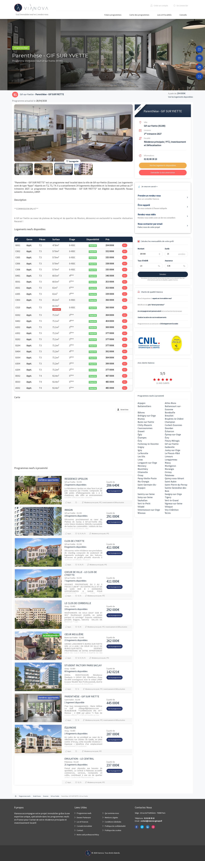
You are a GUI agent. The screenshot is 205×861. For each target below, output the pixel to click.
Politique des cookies (113, 830)
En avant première (51, 635)
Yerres (168, 512)
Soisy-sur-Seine (145, 497)
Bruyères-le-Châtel (174, 418)
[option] (73, 132)
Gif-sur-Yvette (172, 443)
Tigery (168, 497)
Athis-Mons (170, 403)
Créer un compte (159, 5)
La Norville (143, 453)
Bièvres (141, 412)
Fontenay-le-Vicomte (148, 443)
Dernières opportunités (49, 480)
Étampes (142, 437)
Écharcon (169, 431)
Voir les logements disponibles (180, 97)
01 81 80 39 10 (150, 159)
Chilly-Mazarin (145, 425)
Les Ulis (141, 456)
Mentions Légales (111, 817)
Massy (168, 462)
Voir (124, 245)
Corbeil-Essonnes (173, 425)
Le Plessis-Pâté (172, 453)
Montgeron (170, 465)
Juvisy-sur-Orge (172, 450)
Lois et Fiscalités (164, 15)
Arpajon (141, 403)
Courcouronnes (145, 428)
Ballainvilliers (144, 406)
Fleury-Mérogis (172, 440)
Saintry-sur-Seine (146, 494)
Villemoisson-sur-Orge (149, 509)
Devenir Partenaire (84, 817)
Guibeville (170, 447)
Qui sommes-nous (112, 813)
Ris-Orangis (143, 481)
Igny (140, 450)
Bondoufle (170, 412)
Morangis (169, 469)
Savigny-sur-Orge (173, 494)
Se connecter (180, 5)
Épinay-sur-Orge (173, 434)
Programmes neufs (84, 813)
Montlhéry (143, 469)
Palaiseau (169, 475)
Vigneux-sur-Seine (173, 503)
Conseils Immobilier (84, 826)
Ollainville (143, 472)
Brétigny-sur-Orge (147, 415)
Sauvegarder (72, 161)
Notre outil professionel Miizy (88, 834)
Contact (80, 830)
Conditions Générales (113, 822)
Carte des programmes (139, 15)
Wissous (141, 512)
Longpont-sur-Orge (147, 462)
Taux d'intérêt (141, 261)
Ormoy (168, 472)
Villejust (169, 506)
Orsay (140, 475)
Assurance (167, 261)
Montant (139, 249)
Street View (124, 409)
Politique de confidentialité (115, 826)
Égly (140, 434)
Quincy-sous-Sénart (174, 478)
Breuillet (169, 415)
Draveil (141, 431)
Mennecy (142, 465)
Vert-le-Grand (171, 500)
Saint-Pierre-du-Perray (176, 484)
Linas (140, 459)
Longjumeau (171, 459)
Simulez (161, 274)
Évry (167, 437)
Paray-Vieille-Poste (147, 478)
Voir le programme (114, 491)
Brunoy (141, 418)
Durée (165, 249)
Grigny (141, 447)
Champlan (170, 421)
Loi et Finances (82, 822)
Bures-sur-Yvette (146, 421)
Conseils (183, 15)
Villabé (141, 506)
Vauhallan (142, 500)
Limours (169, 456)
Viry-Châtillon (172, 509)
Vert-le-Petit (144, 503)
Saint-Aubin (170, 481)
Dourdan (169, 428)
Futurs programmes (112, 15)
